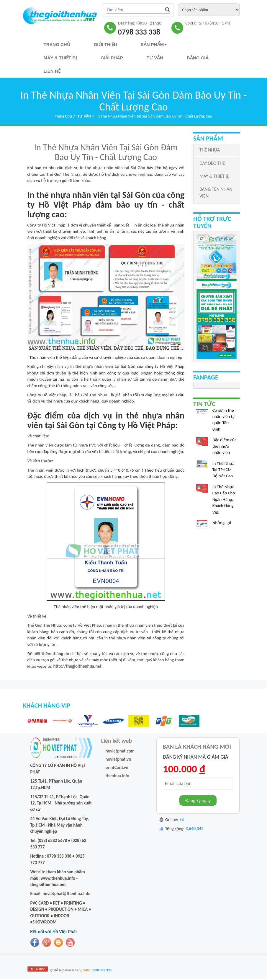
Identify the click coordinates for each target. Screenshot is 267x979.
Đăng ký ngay (198, 800)
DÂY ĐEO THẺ (212, 163)
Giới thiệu (105, 44)
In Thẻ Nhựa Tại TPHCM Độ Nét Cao (223, 471)
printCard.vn (117, 767)
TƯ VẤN (155, 57)
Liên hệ (52, 71)
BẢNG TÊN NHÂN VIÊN (215, 192)
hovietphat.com (120, 751)
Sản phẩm (154, 44)
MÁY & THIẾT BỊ (214, 176)
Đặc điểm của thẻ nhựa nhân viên (224, 447)
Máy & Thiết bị (60, 57)
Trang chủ (57, 44)
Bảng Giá (198, 57)
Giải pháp (112, 57)
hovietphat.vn (118, 759)
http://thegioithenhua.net (77, 666)
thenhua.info (118, 775)
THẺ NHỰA (209, 150)
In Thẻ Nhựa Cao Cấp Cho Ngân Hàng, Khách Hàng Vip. (223, 500)
